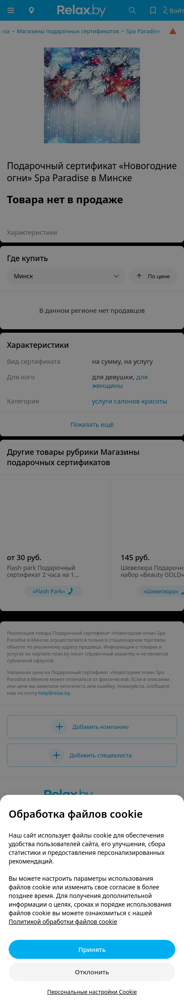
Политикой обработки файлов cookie (63, 921)
